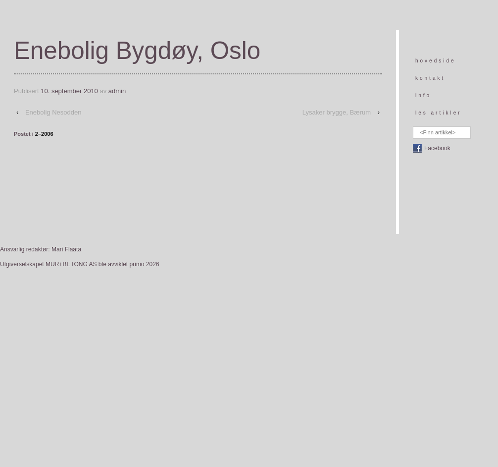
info (423, 95)
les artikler (438, 113)
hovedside (435, 60)
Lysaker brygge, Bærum (336, 112)
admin (117, 91)
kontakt (430, 78)
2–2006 (44, 134)
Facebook (437, 148)
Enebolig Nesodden (53, 112)
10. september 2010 (69, 91)
